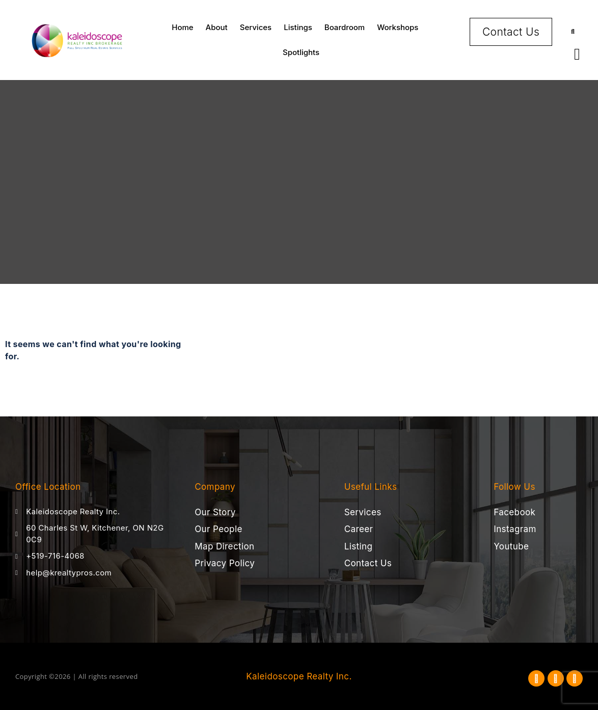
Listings (298, 27)
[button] (572, 31)
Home (182, 27)
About (217, 27)
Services (255, 27)
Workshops (397, 27)
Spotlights (301, 52)
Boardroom (344, 27)
